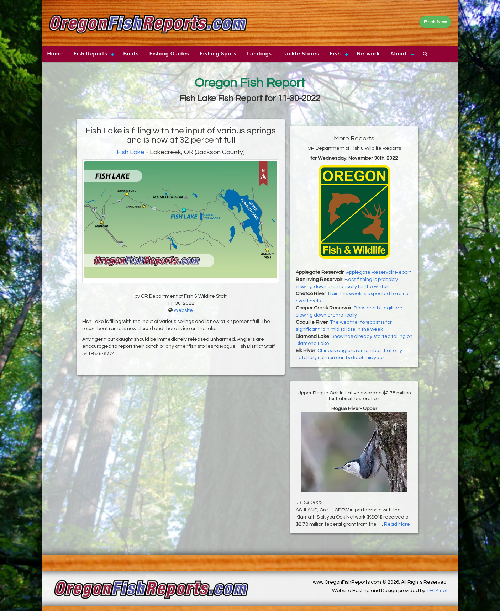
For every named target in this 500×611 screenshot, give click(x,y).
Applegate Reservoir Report (378, 272)
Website (183, 310)
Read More (397, 524)
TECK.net (437, 590)
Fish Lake (131, 152)
